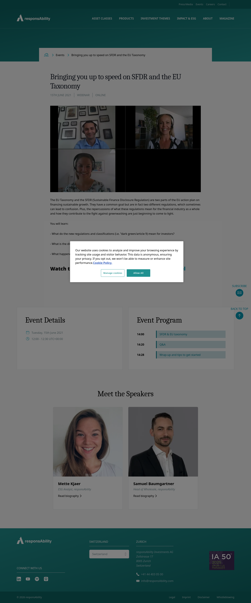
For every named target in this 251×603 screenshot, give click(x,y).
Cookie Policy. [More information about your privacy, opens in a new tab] (102, 263)
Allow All (138, 273)
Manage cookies (112, 273)
